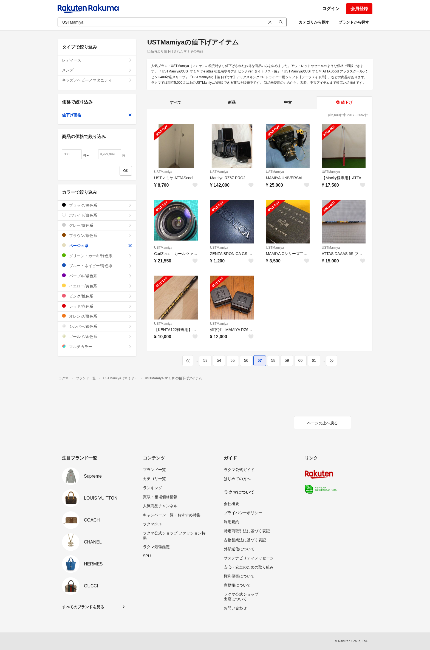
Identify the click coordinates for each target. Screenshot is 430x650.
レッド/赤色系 (97, 306)
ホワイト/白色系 (97, 215)
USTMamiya (163, 172)
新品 (232, 102)
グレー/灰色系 (97, 225)
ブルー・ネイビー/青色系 (97, 265)
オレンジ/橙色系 (97, 316)
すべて (175, 102)
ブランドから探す (353, 22)
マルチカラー (97, 346)
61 (314, 360)
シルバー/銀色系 (97, 326)
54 (219, 360)
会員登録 (359, 8)
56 (246, 360)
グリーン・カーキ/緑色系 (97, 255)
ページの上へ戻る (322, 423)
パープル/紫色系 (97, 275)
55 (232, 360)
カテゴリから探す (314, 22)
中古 (288, 102)
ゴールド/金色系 (97, 336)
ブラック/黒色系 (97, 205)
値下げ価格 (97, 115)
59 (287, 360)
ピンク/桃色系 (97, 296)
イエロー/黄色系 (97, 286)
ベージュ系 (97, 245)
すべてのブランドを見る (83, 607)
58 (273, 360)
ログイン (331, 8)
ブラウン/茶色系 (97, 235)
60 (300, 360)
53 (205, 360)
